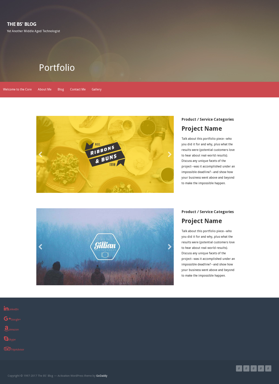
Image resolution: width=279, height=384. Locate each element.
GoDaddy (101, 375)
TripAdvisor (14, 348)
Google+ (12, 318)
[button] (40, 154)
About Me (44, 89)
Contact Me (78, 89)
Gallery (97, 89)
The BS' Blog (21, 24)
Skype (10, 338)
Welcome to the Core (17, 89)
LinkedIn (11, 308)
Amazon (11, 328)
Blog (61, 89)
